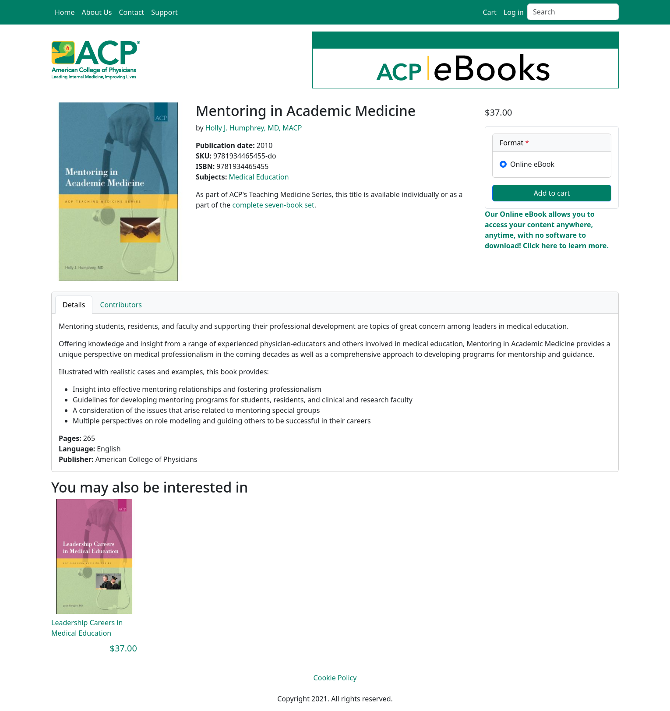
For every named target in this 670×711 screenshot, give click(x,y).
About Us (97, 12)
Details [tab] (74, 305)
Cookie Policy (335, 678)
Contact (131, 12)
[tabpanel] (335, 393)
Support (164, 12)
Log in (514, 12)
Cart (489, 12)
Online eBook (532, 164)
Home (65, 12)
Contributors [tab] (121, 305)
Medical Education (259, 177)
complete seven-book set (273, 205)
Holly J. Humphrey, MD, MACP (253, 128)
